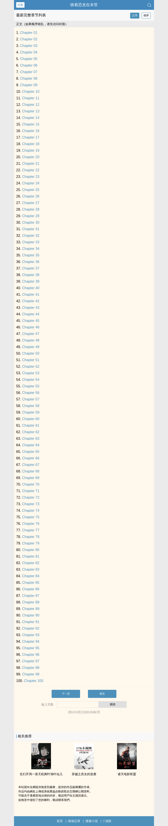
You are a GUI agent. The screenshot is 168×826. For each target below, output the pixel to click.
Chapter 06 (28, 65)
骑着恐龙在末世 (84, 5)
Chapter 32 (30, 235)
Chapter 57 (30, 399)
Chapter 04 (28, 52)
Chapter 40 (30, 288)
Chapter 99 (30, 674)
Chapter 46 (30, 327)
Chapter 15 (30, 124)
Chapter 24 (30, 183)
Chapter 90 (30, 615)
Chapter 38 (30, 275)
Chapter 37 (30, 268)
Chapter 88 (30, 602)
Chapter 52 (30, 366)
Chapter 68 (30, 471)
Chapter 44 (30, 314)
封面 (20, 5)
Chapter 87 (30, 596)
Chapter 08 (28, 78)
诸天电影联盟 (127, 774)
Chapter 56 (30, 393)
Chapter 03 (28, 46)
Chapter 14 (30, 118)
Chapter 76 (30, 523)
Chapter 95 (30, 648)
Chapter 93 (30, 635)
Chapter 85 (30, 582)
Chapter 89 (30, 609)
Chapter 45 (30, 321)
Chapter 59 (30, 412)
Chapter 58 (30, 406)
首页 (60, 821)
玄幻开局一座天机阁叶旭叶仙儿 (41, 774)
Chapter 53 (30, 373)
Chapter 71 (30, 491)
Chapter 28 (30, 209)
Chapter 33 (30, 242)
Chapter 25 (30, 190)
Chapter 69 (30, 478)
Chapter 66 (30, 458)
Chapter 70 (30, 484)
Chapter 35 (30, 255)
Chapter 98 (30, 668)
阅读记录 (74, 821)
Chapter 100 (33, 681)
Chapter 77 (30, 530)
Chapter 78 (30, 537)
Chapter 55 (30, 386)
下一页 (66, 693)
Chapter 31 (30, 229)
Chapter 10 (30, 91)
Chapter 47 (30, 334)
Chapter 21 (30, 163)
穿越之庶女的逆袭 (84, 774)
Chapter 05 (28, 59)
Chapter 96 (30, 654)
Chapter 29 (30, 216)
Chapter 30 (30, 222)
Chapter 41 (30, 294)
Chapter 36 (30, 262)
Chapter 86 (30, 589)
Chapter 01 (28, 32)
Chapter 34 (30, 249)
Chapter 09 (28, 85)
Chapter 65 (30, 451)
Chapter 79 (30, 543)
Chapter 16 (30, 131)
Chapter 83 (30, 569)
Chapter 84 (30, 576)
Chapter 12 (30, 104)
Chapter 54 (30, 379)
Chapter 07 (28, 72)
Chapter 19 (30, 150)
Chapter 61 (30, 425)
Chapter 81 (30, 556)
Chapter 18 (30, 144)
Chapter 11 (30, 98)
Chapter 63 (30, 438)
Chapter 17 (30, 137)
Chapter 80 (30, 550)
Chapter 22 (30, 170)
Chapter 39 (30, 281)
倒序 (146, 15)
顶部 (107, 821)
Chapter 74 (30, 510)
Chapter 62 (30, 432)
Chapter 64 (30, 445)
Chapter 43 (30, 307)
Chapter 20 (30, 157)
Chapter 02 (28, 39)
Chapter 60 (30, 419)
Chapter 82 (30, 563)
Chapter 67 (30, 465)
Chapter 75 (30, 517)
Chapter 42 (30, 301)
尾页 (102, 693)
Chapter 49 (30, 347)
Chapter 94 (30, 641)
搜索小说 (92, 821)
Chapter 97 (30, 661)
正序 (134, 15)
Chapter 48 (30, 340)
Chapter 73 (30, 504)
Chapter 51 (30, 360)
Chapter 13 (30, 111)
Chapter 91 (30, 622)
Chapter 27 (30, 203)
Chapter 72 (30, 497)
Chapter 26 (30, 196)
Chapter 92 (30, 628)
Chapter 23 (30, 177)
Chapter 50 (30, 353)
